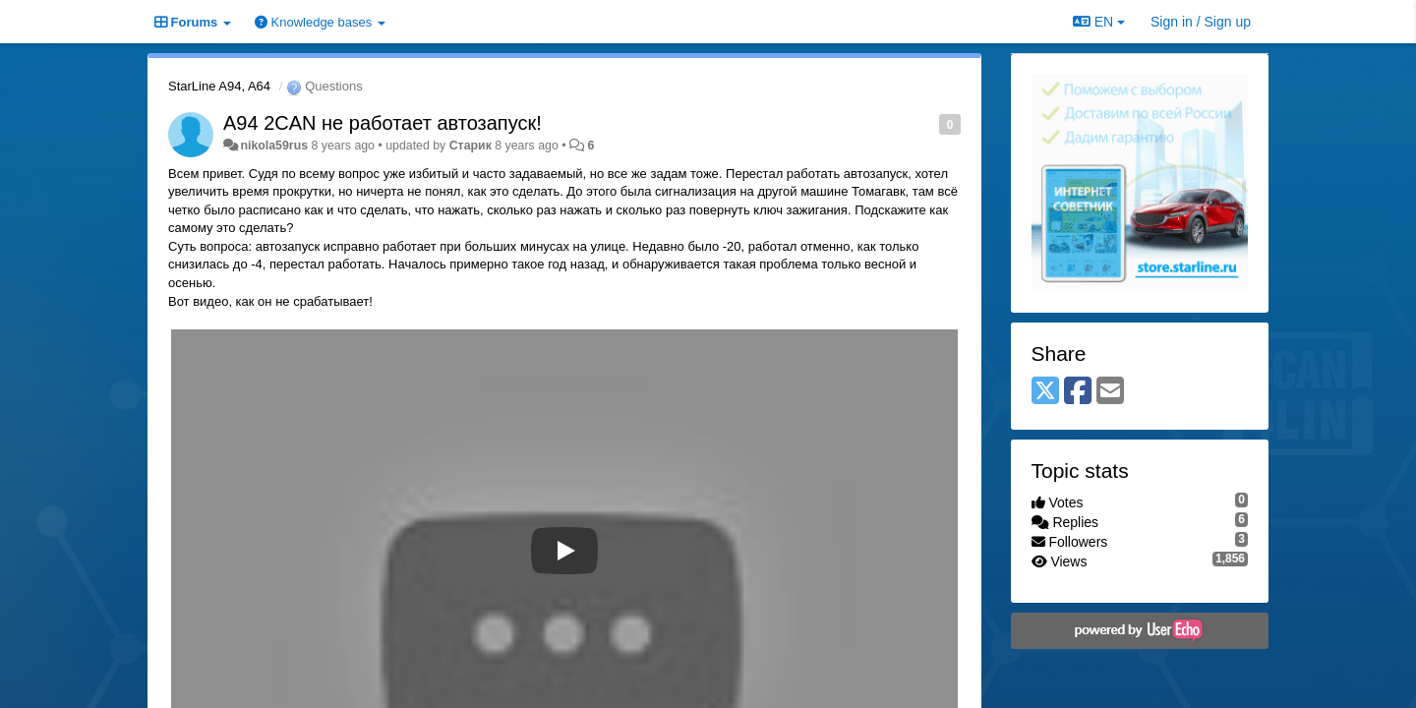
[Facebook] (1078, 392)
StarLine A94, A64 (219, 86)
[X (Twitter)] (1045, 392)
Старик (470, 145)
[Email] (1110, 392)
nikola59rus (274, 145)
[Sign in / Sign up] (1201, 21)
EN (1099, 22)
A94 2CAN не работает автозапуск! (382, 123)
